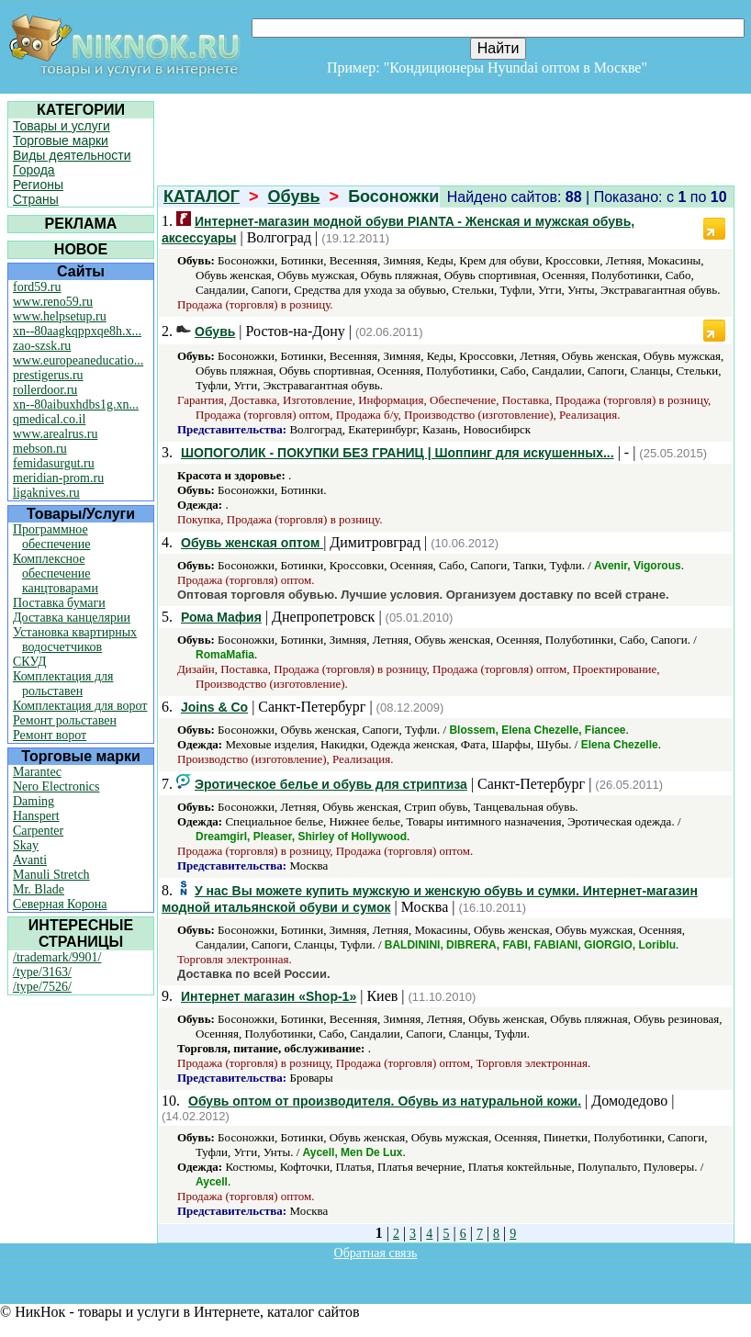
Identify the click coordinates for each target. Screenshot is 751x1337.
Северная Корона (59, 904)
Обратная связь (376, 1253)
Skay (26, 845)
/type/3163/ (42, 972)
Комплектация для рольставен (63, 683)
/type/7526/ (42, 987)
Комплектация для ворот (80, 706)
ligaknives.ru (46, 493)
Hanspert (36, 816)
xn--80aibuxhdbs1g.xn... (76, 404)
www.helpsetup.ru (59, 316)
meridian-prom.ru (58, 478)
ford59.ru (37, 287)
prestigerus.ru (48, 375)
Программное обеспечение (52, 536)
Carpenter (38, 830)
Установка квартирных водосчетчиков (75, 639)
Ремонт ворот (49, 735)
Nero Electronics (56, 786)
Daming (33, 801)
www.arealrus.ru (55, 434)
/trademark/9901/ (57, 957)
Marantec (37, 772)
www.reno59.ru (53, 302)
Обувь (294, 196)
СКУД (29, 661)
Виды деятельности (72, 155)
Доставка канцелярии (71, 617)
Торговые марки (60, 140)
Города (34, 170)
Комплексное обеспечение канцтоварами (55, 573)
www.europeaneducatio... (78, 360)
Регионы (38, 184)
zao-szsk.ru (42, 346)
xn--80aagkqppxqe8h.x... (77, 331)
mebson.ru (40, 448)
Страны (36, 199)
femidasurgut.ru (54, 463)
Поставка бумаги (59, 603)
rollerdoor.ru (45, 390)
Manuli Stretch (51, 875)
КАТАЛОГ (201, 196)
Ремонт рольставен (65, 720)
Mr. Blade (38, 889)
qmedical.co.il (49, 419)
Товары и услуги (61, 125)
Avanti (30, 860)
